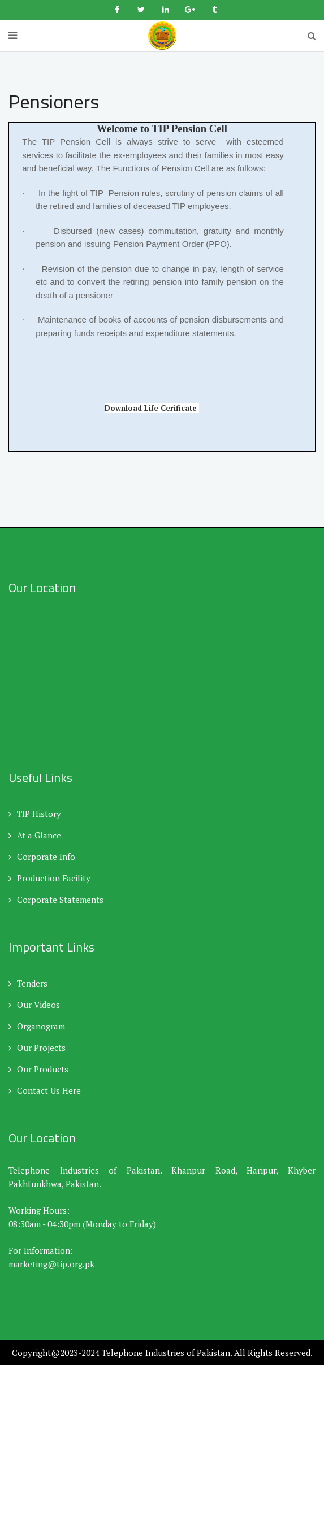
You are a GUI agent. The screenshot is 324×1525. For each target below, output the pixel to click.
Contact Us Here (44, 1090)
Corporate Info (41, 856)
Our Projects (37, 1047)
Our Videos (34, 1004)
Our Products (38, 1069)
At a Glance (34, 835)
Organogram (36, 1026)
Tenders (27, 983)
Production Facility (49, 878)
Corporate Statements (55, 899)
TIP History (34, 813)
